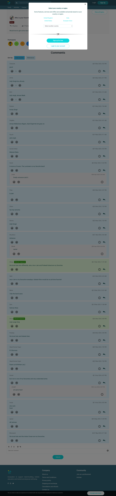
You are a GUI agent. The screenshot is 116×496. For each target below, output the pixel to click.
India (67, 18)
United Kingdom (48, 18)
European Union (67, 20)
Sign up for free (58, 40)
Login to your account (58, 46)
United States (48, 20)
